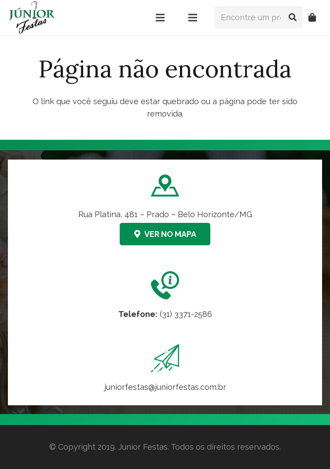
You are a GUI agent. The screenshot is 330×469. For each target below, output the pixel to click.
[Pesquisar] (293, 17)
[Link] (165, 368)
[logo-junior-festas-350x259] (31, 17)
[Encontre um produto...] (259, 18)
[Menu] (160, 18)
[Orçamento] (312, 18)
